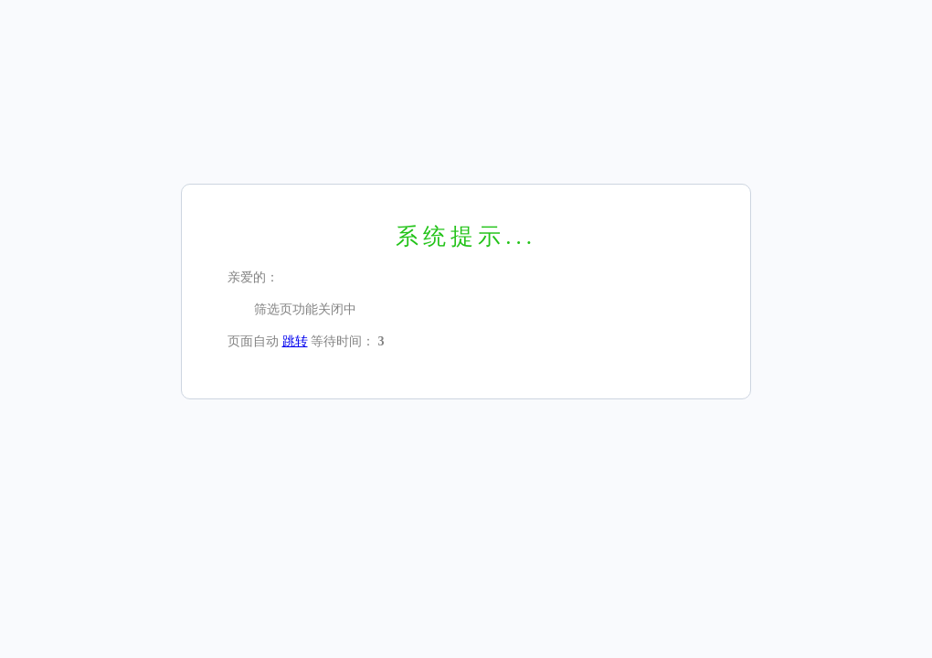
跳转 (295, 341)
